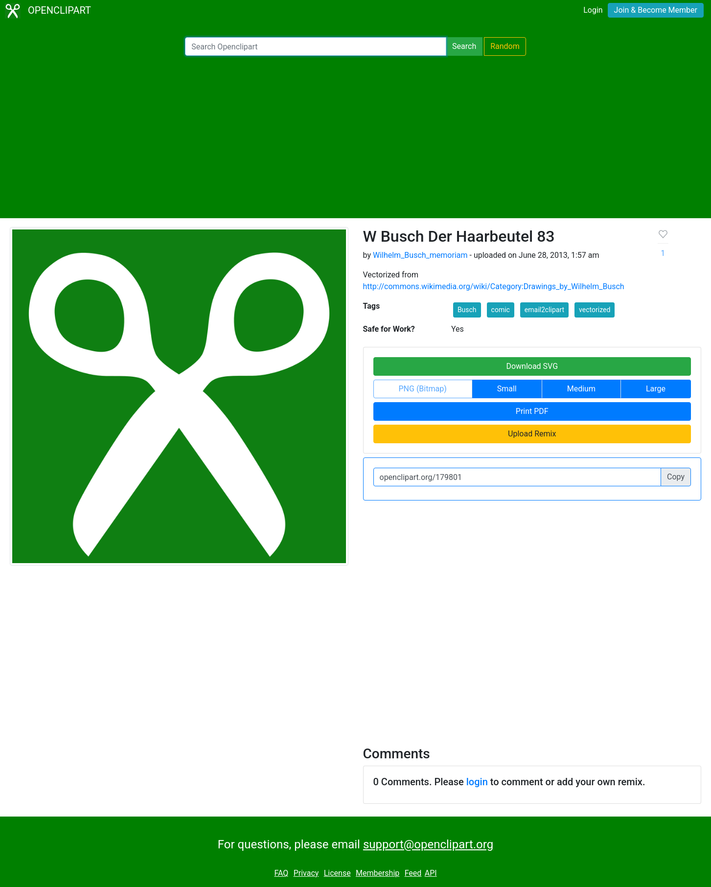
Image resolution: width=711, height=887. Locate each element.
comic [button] (500, 310)
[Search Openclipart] (315, 46)
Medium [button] (581, 388)
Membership (377, 873)
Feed (413, 873)
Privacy (306, 873)
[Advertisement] (355, 136)
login (477, 782)
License (337, 873)
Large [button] (655, 388)
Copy (676, 476)
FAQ (281, 873)
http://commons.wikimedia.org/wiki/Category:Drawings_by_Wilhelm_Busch (493, 286)
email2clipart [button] (544, 310)
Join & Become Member (655, 10)
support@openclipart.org (428, 844)
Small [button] (507, 388)
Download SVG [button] (532, 366)
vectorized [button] (594, 310)
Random (505, 46)
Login (592, 10)
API (431, 873)
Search (464, 46)
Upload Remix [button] (532, 433)
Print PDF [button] (532, 411)
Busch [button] (467, 310)
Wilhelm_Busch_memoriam (420, 255)
